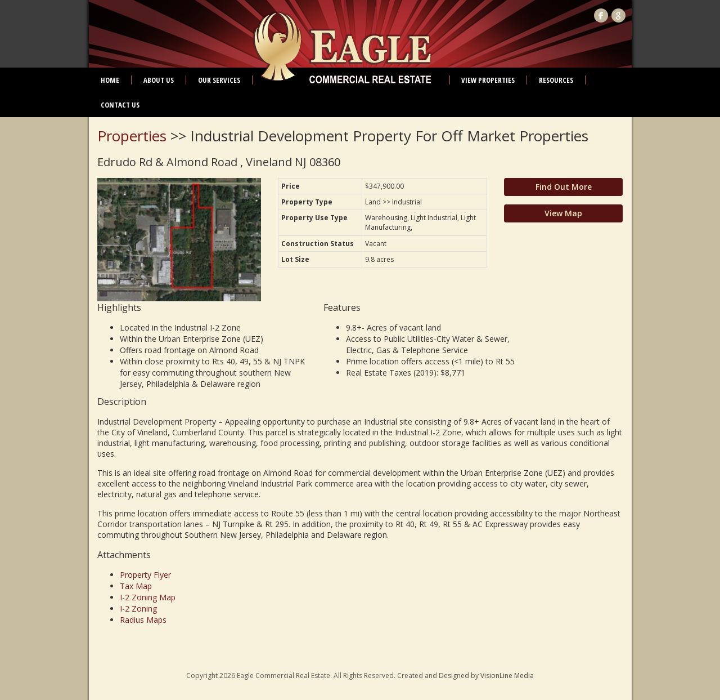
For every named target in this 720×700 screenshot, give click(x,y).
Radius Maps (143, 619)
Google (618, 15)
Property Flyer (145, 574)
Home (110, 80)
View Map (563, 213)
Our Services (219, 80)
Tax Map (136, 586)
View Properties (488, 80)
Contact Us (120, 105)
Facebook (601, 15)
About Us (158, 80)
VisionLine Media (507, 675)
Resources (556, 80)
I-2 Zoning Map (148, 597)
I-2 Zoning (138, 608)
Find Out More (564, 186)
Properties (131, 136)
